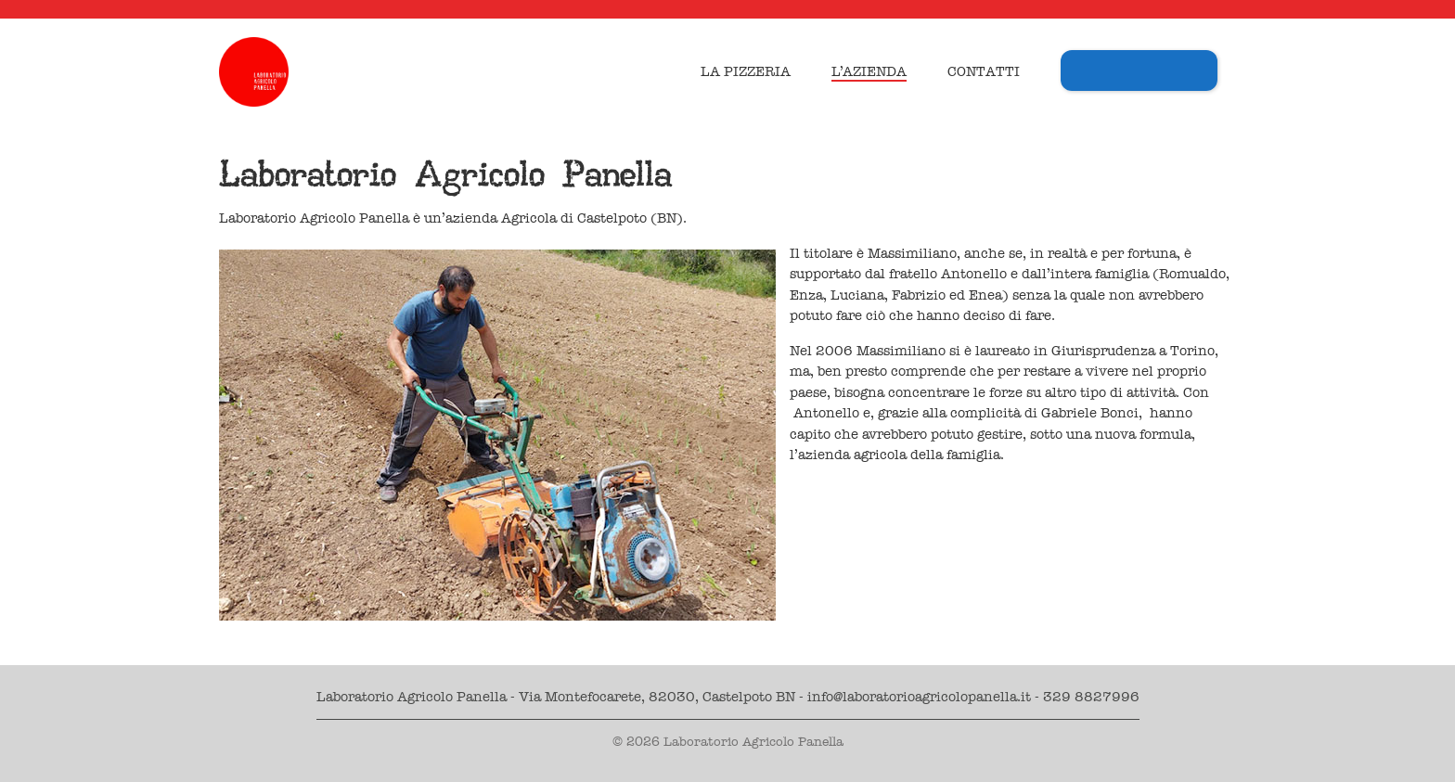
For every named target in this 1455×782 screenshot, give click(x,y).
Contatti (983, 71)
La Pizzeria (746, 71)
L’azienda (869, 71)
